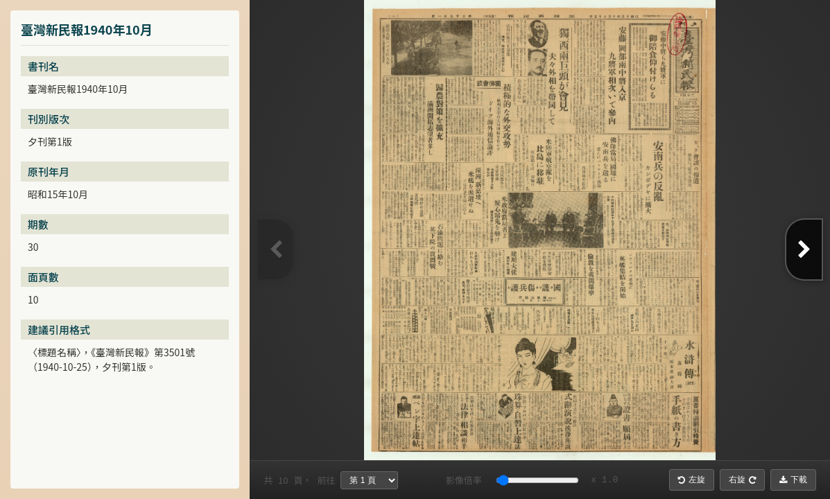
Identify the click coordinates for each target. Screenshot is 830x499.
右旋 (742, 479)
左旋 (691, 479)
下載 (793, 479)
